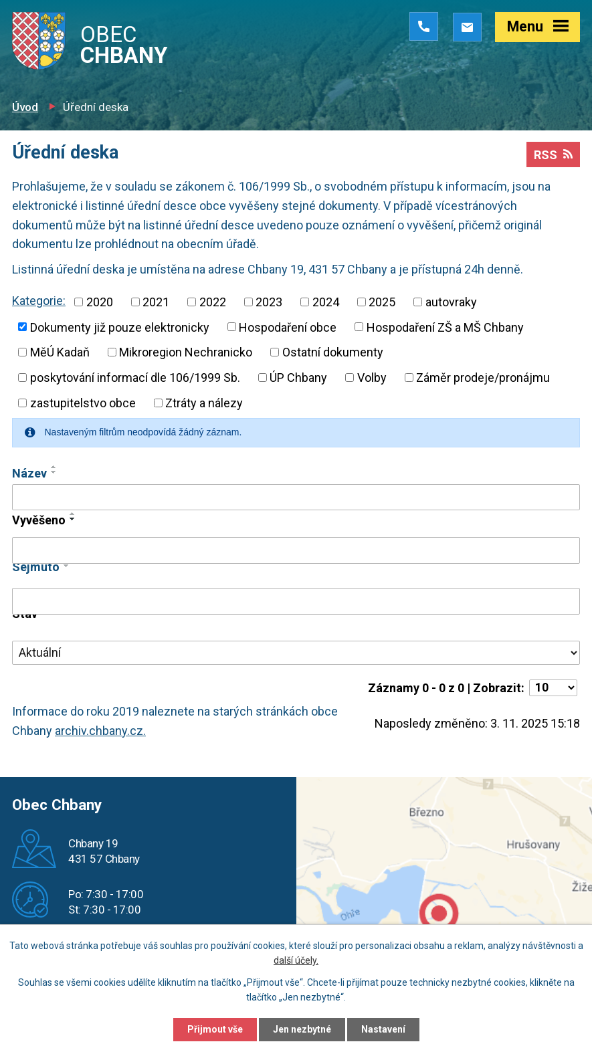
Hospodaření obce (287, 327)
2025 (382, 302)
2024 (325, 302)
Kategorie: (39, 301)
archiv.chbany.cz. (100, 731)
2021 (155, 302)
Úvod (25, 107)
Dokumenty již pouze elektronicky (119, 327)
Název (29, 473)
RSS (553, 155)
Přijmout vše (215, 1029)
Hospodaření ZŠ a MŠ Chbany (445, 327)
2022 (212, 302)
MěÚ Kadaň (60, 352)
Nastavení (383, 1029)
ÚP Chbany (298, 378)
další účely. (296, 961)
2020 (99, 302)
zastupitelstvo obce (83, 403)
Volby (372, 378)
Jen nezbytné (302, 1029)
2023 (269, 302)
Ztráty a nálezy (204, 403)
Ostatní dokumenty (332, 352)
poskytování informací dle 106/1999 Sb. (135, 378)
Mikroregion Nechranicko (185, 352)
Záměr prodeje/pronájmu (483, 378)
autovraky (451, 302)
